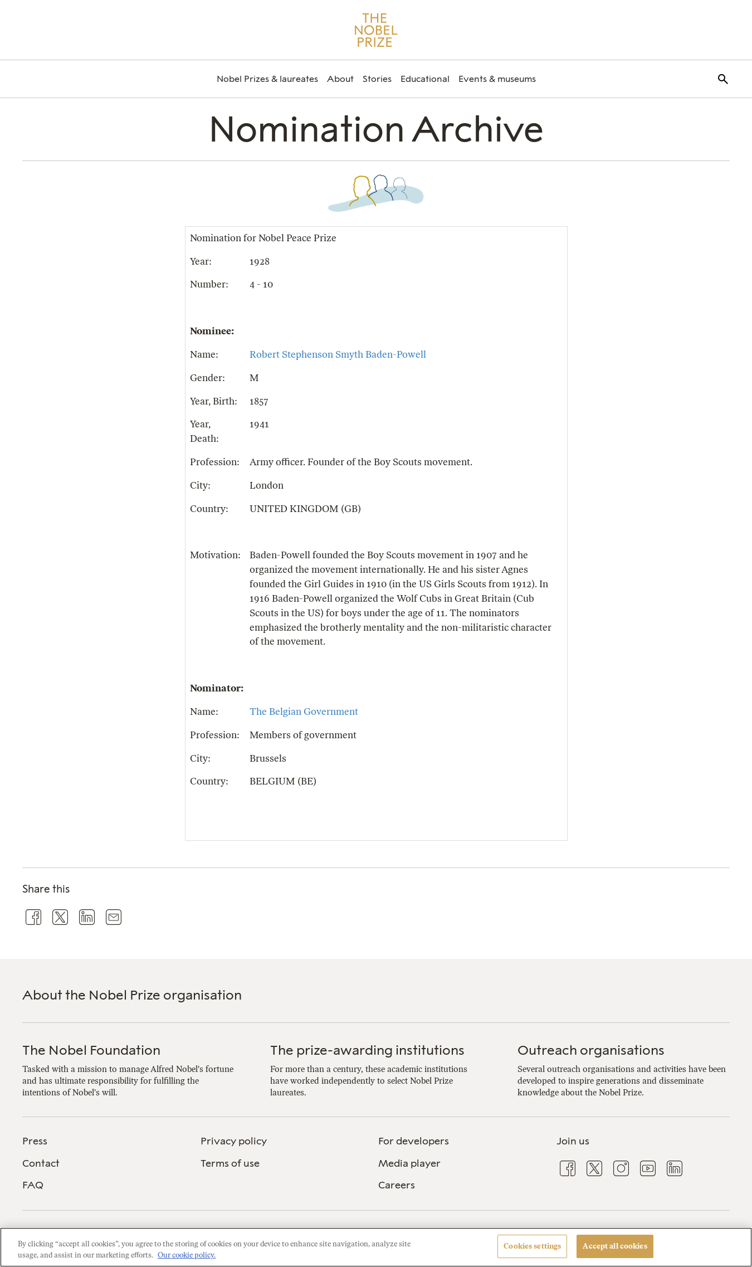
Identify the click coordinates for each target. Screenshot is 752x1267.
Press (34, 1141)
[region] (376, 1247)
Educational (425, 79)
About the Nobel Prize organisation (132, 995)
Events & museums (497, 79)
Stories (377, 79)
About (340, 79)
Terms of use (230, 1163)
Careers (396, 1185)
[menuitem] (267, 79)
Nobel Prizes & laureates (267, 79)
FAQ (32, 1185)
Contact (41, 1163)
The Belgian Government (304, 711)
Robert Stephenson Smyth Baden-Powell (338, 354)
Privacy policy (234, 1141)
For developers (413, 1141)
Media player (409, 1163)
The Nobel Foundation (91, 1050)
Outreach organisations (591, 1050)
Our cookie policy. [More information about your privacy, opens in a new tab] (187, 1255)
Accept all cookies (615, 1246)
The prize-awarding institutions (367, 1050)
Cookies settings (532, 1246)
